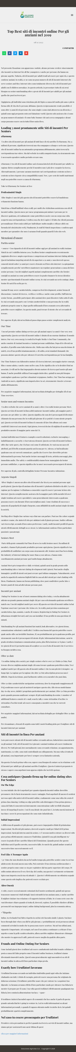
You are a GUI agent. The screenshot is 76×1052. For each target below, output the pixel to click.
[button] (72, 15)
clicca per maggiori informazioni (14, 1033)
